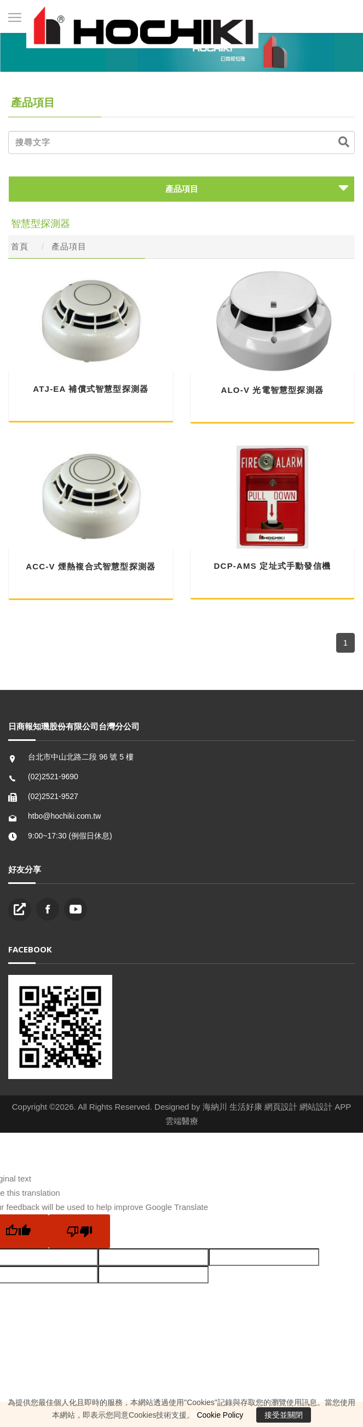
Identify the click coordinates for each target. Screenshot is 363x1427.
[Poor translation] (79, 1231)
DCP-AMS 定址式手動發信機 (272, 565)
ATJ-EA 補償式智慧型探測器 (90, 388)
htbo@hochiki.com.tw (64, 816)
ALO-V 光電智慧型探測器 (272, 390)
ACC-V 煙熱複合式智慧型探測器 (90, 566)
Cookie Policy (220, 1415)
